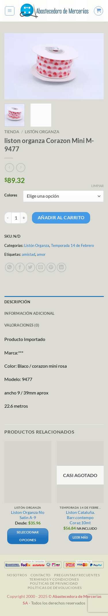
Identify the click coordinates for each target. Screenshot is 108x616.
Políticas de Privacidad (54, 583)
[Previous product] (20, 167)
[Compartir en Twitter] (30, 267)
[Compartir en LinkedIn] (61, 267)
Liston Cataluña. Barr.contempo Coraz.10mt (80, 517)
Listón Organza (42, 131)
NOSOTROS (17, 575)
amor (41, 254)
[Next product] (9, 167)
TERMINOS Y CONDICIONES (54, 579)
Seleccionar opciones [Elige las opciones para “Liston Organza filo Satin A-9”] (28, 535)
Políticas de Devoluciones (55, 588)
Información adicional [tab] (29, 313)
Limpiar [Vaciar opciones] (97, 186)
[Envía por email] (41, 267)
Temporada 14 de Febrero (72, 245)
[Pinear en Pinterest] (51, 267)
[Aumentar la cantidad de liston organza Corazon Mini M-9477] (23, 218)
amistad (28, 254)
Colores (10, 195)
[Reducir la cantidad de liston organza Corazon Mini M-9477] (7, 218)
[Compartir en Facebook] (20, 267)
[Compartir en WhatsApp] (9, 267)
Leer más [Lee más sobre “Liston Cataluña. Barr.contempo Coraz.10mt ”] (80, 537)
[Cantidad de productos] (15, 218)
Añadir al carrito (61, 217)
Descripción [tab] (17, 302)
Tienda (11, 131)
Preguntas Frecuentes (77, 575)
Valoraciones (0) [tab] (21, 325)
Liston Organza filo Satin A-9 (27, 515)
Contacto (41, 575)
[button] (9, 11)
